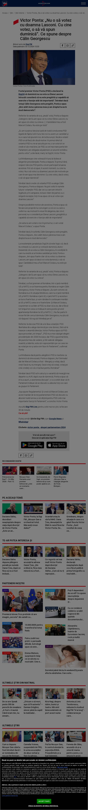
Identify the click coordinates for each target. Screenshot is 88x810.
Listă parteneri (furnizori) (10, 796)
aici (15, 777)
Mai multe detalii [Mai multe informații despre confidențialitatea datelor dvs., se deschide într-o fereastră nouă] (62, 767)
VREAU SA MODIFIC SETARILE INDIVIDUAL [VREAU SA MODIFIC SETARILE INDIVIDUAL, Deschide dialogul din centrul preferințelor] (43, 806)
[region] (44, 783)
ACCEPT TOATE (44, 801)
